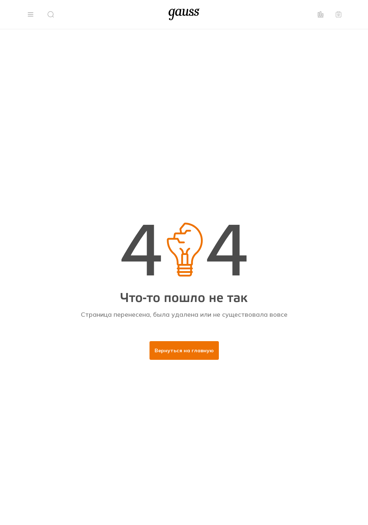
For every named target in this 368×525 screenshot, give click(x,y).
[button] (31, 14)
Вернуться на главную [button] (184, 350)
